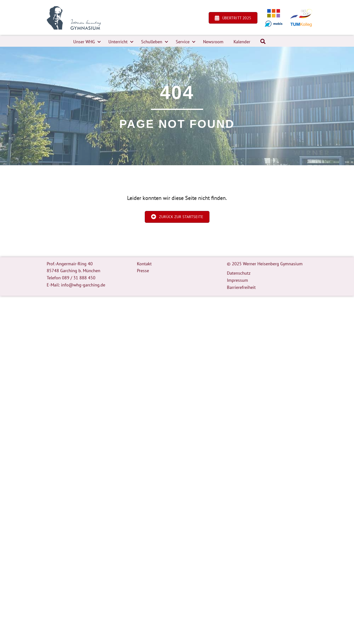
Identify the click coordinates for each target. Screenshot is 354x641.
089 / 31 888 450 (78, 278)
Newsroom (213, 42)
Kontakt (144, 264)
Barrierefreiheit (241, 287)
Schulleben (151, 42)
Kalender (242, 42)
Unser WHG (84, 42)
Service (183, 42)
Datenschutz (239, 273)
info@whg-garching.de (83, 285)
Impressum (237, 280)
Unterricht (118, 42)
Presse (143, 270)
